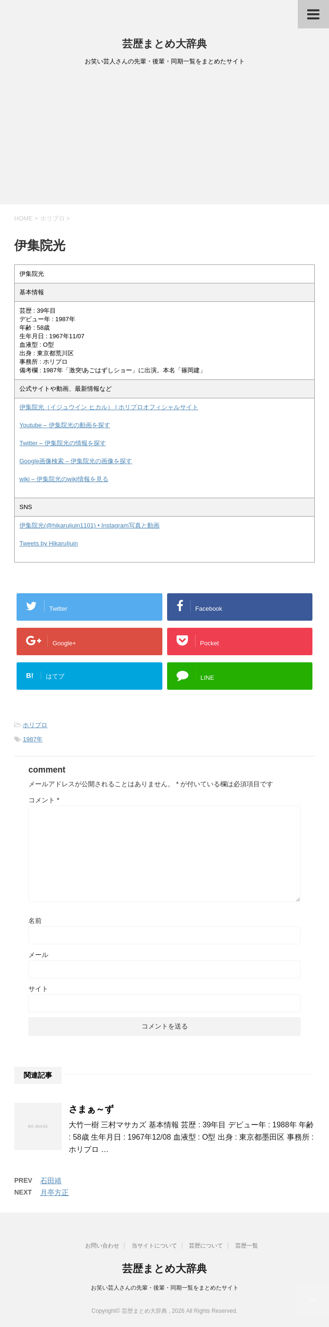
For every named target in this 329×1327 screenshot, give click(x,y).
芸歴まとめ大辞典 (164, 44)
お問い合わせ (102, 1245)
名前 (35, 920)
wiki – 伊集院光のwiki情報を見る (63, 479)
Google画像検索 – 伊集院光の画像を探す (75, 461)
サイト (38, 989)
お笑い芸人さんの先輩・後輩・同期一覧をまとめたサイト (165, 1287)
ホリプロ (35, 725)
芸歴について (206, 1245)
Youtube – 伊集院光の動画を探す (64, 425)
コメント (43, 800)
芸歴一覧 (246, 1245)
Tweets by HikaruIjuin (48, 543)
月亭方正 (54, 1192)
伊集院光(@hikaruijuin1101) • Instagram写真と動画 (89, 525)
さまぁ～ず (91, 1109)
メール (38, 954)
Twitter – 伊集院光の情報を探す (62, 443)
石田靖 (51, 1181)
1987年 (33, 739)
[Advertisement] (164, 138)
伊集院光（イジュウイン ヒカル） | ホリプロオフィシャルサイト (108, 407)
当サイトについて (154, 1245)
